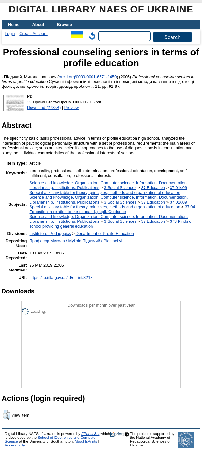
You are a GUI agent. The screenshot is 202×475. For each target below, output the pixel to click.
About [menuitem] (38, 24)
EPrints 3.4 (90, 434)
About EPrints (86, 441)
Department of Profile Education (105, 233)
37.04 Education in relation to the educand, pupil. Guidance (112, 209)
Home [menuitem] (14, 24)
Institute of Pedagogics (50, 233)
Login (10, 33)
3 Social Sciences (120, 187)
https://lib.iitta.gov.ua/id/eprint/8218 (61, 277)
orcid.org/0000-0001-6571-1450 (88, 76)
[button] (6, 415)
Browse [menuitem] (64, 24)
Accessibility (15, 445)
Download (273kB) (44, 107)
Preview (71, 107)
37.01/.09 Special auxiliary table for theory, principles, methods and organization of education (108, 190)
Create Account (33, 33)
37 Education (153, 187)
